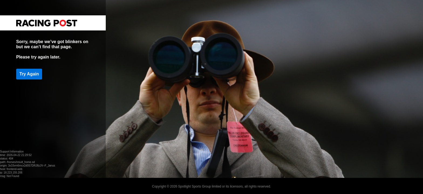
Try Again (29, 74)
